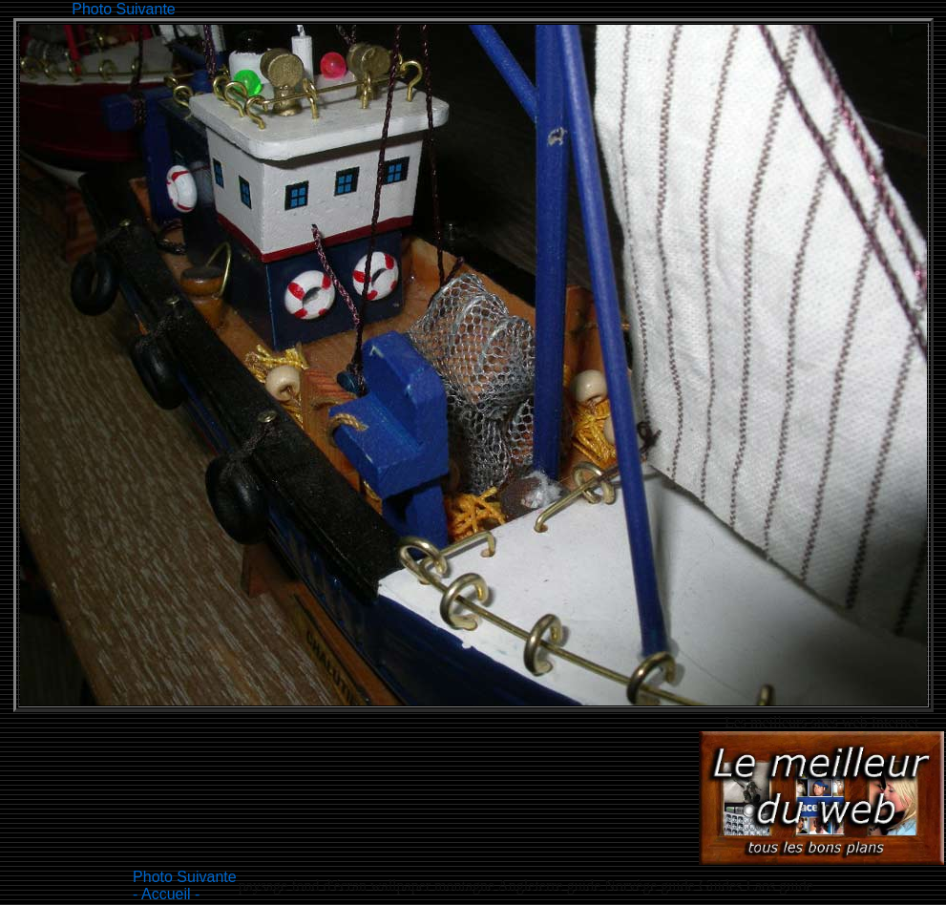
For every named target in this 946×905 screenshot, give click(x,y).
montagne (465, 885)
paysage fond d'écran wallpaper (335, 885)
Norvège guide (651, 885)
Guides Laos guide (756, 885)
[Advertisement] (526, 7)
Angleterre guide (550, 885)
